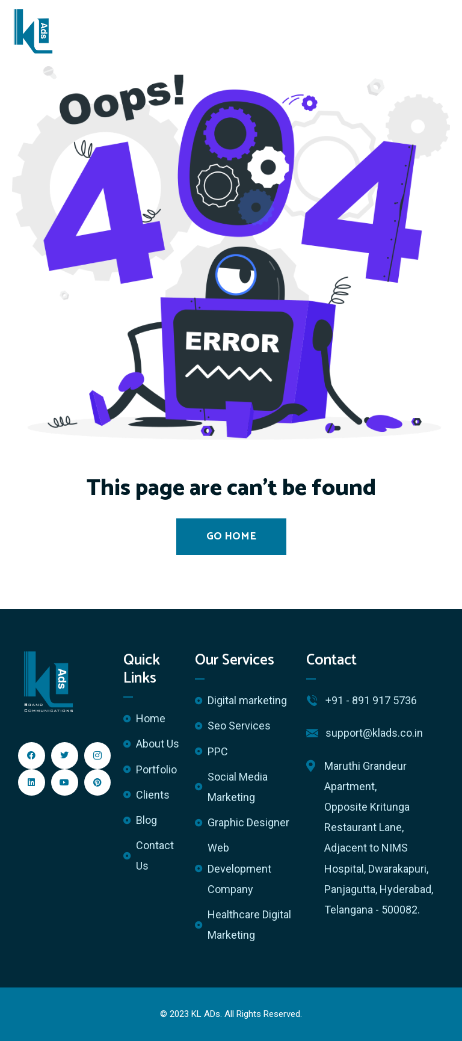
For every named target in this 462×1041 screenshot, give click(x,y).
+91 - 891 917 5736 (371, 700)
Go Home (231, 536)
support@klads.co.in (374, 732)
